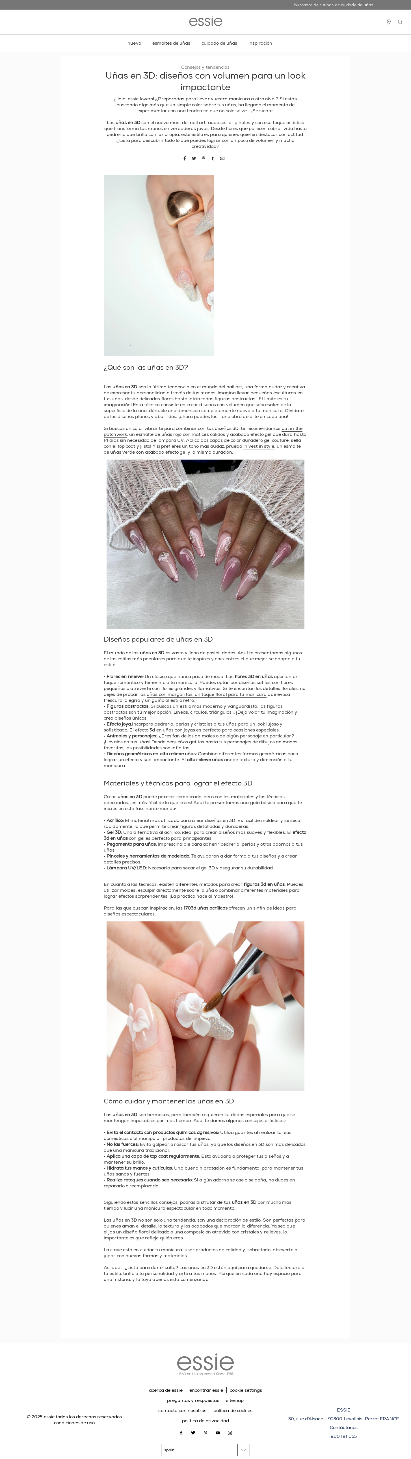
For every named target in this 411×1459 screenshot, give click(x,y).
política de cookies (233, 1410)
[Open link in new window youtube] (218, 1432)
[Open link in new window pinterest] (206, 1432)
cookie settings (246, 1390)
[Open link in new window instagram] (230, 1432)
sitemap (235, 1400)
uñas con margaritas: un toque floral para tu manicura (207, 694)
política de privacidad (205, 1421)
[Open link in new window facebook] (181, 1432)
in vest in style (258, 446)
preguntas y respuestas (193, 1400)
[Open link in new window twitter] (193, 1432)
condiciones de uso (74, 1423)
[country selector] (205, 1450)
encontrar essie (206, 1390)
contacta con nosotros (182, 1410)
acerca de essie (166, 1390)
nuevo (134, 43)
